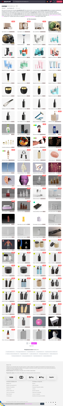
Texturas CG (8, 388)
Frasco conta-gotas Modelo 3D (7, 339)
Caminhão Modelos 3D (37, 355)
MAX (50, 15)
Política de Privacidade (36, 392)
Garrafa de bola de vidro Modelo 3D (39, 198)
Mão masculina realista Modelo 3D (54, 147)
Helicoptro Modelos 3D (16, 355)
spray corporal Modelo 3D (21, 134)
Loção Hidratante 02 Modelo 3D (23, 339)
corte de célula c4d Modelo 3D (22, 147)
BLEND (55, 15)
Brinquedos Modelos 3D (43, 353)
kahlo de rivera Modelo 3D (37, 134)
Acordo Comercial (35, 390)
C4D (52, 15)
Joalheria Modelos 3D (33, 353)
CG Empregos (9, 395)
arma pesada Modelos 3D (27, 355)
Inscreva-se (59, 1)
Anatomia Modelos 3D (47, 355)
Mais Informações (28, 403)
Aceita (42, 403)
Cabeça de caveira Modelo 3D (54, 31)
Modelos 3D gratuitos (10, 387)
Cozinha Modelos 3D (31, 351)
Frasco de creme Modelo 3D (38, 250)
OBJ (2, 16)
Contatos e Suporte (37, 381)
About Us (8, 365)
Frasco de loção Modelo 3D (22, 262)
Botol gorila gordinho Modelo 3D (54, 211)
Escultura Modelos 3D (10, 351)
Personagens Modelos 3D (20, 351)
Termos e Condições (36, 394)
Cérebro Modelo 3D (52, 160)
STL (60, 15)
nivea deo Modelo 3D (52, 134)
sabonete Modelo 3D (5, 134)
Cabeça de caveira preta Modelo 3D (8, 44)
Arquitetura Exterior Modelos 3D (51, 351)
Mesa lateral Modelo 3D (53, 327)
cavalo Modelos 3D (40, 351)
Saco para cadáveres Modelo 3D (54, 237)
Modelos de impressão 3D (11, 385)
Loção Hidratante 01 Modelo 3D (38, 339)
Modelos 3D (8, 383)
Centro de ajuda (35, 385)
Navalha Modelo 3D (20, 44)
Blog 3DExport (9, 394)
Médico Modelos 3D (53, 353)
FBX (58, 15)
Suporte (33, 383)
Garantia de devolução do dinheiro (38, 395)
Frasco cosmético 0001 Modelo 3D (39, 160)
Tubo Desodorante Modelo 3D (54, 198)
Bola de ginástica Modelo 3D (38, 327)
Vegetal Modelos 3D (24, 353)
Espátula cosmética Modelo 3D (7, 108)
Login (55, 1)
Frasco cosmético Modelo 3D (38, 262)
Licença (33, 388)
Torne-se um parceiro (10, 392)
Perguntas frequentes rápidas (37, 387)
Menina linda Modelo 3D (6, 224)
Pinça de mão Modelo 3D (21, 160)
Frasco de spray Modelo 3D (53, 275)
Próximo (34, 343)
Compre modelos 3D (11, 381)
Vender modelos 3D (10, 390)
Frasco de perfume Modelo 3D (7, 262)
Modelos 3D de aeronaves (30, 16)
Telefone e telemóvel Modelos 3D (12, 353)
